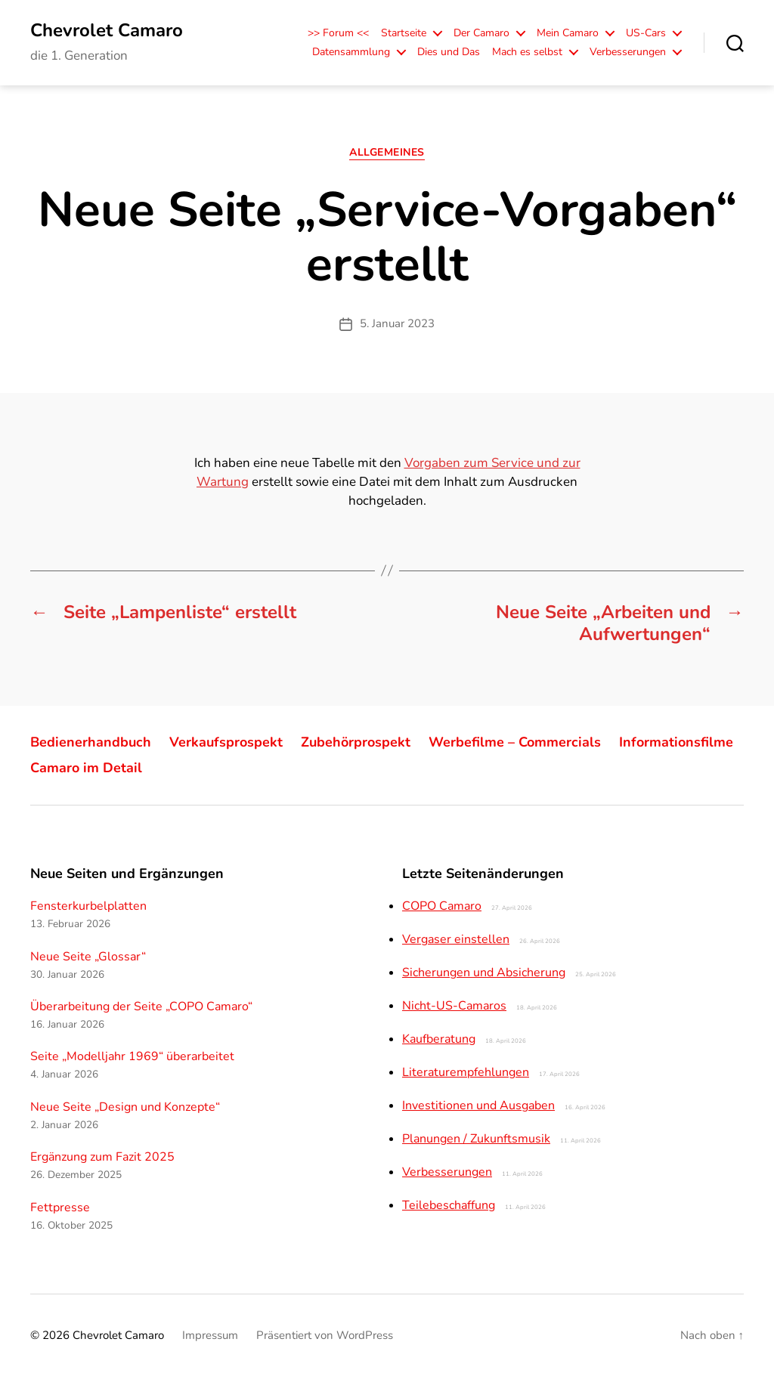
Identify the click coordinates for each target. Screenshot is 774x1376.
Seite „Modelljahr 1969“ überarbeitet (132, 1056)
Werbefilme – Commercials (515, 742)
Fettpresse (60, 1207)
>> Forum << (338, 33)
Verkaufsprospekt (226, 742)
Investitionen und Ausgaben (478, 1105)
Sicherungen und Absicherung (483, 972)
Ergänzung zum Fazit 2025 (102, 1157)
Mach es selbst (527, 52)
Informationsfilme (676, 742)
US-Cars (646, 33)
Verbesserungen (628, 52)
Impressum (210, 1335)
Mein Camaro (568, 33)
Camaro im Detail (86, 768)
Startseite (403, 33)
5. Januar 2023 (397, 323)
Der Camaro (481, 33)
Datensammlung (351, 52)
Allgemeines (387, 152)
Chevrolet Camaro (106, 30)
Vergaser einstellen (455, 939)
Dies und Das (448, 52)
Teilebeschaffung (448, 1205)
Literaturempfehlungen (465, 1072)
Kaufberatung (438, 1039)
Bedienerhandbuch (90, 742)
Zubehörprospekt (355, 742)
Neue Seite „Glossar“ (88, 956)
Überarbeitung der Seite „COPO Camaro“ (141, 1006)
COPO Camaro (441, 906)
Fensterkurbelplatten (88, 906)
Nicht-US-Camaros (454, 1005)
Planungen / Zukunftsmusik (476, 1138)
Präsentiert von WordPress (324, 1335)
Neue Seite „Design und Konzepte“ (125, 1107)
